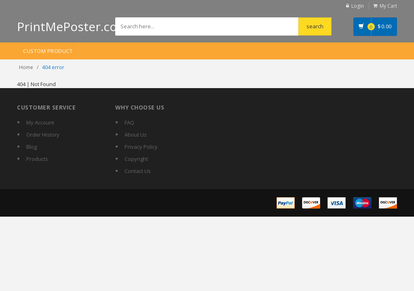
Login (357, 5)
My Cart (388, 5)
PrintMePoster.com (72, 26)
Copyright (136, 158)
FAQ (129, 122)
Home (26, 67)
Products (37, 158)
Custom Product (47, 51)
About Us (136, 134)
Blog (31, 146)
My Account (40, 122)
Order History (42, 134)
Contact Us (138, 171)
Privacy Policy (141, 146)
